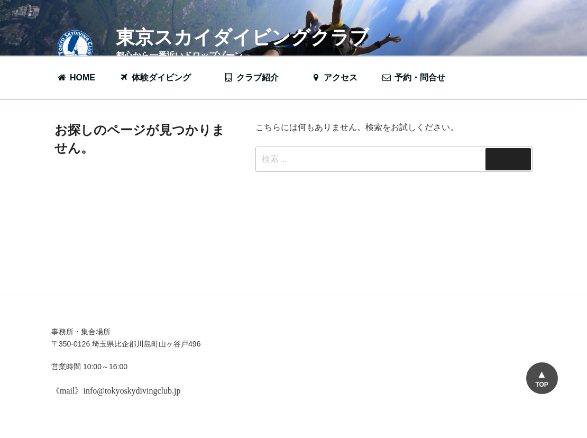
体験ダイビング (160, 77)
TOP (541, 384)
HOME (76, 77)
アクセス (333, 77)
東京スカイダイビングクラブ (242, 37)
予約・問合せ (418, 77)
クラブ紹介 (256, 77)
